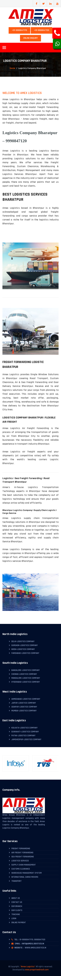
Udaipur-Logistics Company (24, 707)
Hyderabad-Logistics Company (25, 682)
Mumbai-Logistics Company (24, 710)
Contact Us (16, 902)
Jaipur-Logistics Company (23, 703)
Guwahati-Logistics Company (25, 731)
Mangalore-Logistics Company (25, 678)
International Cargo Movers (24, 877)
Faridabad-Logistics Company (25, 653)
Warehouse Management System (26, 873)
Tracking (15, 914)
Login (13, 918)
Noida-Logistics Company (23, 649)
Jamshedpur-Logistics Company (26, 739)
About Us (15, 898)
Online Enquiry (30, 38)
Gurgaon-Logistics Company (24, 645)
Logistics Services (20, 860)
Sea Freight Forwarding (22, 856)
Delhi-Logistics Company (22, 641)
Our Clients (16, 910)
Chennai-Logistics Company (24, 674)
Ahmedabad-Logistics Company (25, 699)
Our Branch (16, 906)
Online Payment (18, 922)
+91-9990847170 (19, 30)
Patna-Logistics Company (23, 735)
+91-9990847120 (41, 30)
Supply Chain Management (23, 865)
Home (12, 68)
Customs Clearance (20, 869)
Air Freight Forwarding (22, 852)
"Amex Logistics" (27, 966)
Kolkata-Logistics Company (24, 727)
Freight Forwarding (20, 848)
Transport (16, 881)
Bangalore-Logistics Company (25, 670)
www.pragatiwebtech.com (37, 969)
